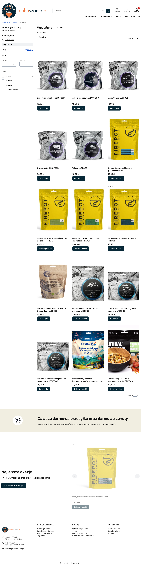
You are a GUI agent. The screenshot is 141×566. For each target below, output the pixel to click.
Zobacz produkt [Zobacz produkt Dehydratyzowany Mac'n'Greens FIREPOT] (116, 249)
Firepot (8, 76)
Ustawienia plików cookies (82, 536)
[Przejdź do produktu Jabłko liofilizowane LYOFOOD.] (88, 70)
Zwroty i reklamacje (44, 533)
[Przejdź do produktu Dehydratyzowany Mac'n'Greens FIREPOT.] (123, 210)
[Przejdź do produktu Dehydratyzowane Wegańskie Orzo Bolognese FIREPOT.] (53, 210)
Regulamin (41, 536)
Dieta (15, 23)
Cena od (5, 60)
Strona (130, 38)
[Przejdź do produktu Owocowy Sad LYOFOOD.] (53, 140)
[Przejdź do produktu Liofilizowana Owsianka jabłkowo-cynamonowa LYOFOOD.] (53, 350)
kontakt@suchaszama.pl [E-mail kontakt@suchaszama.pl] (14, 549)
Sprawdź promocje (13, 485)
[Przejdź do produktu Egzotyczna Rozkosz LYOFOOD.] (53, 70)
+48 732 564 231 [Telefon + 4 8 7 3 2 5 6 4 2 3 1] (11, 543)
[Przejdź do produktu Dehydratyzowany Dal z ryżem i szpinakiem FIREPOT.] (88, 210)
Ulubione (111, 533)
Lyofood (9, 81)
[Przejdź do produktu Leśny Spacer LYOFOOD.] (123, 70)
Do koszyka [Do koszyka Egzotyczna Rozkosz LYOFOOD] (43, 108)
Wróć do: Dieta (8, 40)
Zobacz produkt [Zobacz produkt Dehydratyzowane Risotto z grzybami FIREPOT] (116, 178)
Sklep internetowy (68, 563)
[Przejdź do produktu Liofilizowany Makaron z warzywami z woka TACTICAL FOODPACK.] (123, 350)
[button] (108, 11)
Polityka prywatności (80, 533)
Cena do (22, 60)
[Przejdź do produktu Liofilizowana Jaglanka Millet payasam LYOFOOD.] (88, 280)
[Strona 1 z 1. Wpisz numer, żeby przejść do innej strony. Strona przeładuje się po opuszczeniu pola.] (135, 38)
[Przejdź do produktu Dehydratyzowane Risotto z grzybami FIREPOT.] (123, 140)
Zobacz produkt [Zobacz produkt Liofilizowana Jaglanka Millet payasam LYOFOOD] (80, 319)
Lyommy (9, 85)
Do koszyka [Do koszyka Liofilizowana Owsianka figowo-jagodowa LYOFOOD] (114, 319)
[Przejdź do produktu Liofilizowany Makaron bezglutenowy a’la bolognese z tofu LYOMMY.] (88, 350)
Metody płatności (43, 529)
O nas (74, 531)
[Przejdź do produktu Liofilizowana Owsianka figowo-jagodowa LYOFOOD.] (123, 280)
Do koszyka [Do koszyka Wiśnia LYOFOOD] (78, 178)
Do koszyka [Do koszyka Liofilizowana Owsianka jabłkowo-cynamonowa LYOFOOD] (43, 389)
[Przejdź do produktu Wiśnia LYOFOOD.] (88, 140)
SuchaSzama (6, 23)
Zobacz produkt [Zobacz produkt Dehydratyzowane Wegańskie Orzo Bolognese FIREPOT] (45, 249)
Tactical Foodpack (12, 89)
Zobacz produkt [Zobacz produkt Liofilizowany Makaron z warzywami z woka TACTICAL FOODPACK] (116, 389)
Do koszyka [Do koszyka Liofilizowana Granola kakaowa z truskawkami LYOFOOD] (43, 319)
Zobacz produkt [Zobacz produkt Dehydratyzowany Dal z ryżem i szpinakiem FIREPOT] (80, 249)
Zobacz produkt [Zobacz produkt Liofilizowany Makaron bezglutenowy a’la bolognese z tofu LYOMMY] (80, 389)
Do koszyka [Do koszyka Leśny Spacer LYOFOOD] (114, 108)
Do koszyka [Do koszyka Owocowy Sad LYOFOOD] (43, 178)
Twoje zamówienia (114, 529)
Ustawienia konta (114, 531)
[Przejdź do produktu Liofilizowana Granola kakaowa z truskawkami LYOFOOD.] (53, 280)
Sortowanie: (41, 32)
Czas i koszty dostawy (45, 531)
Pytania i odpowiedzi (80, 529)
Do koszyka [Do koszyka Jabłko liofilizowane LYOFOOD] (78, 108)
